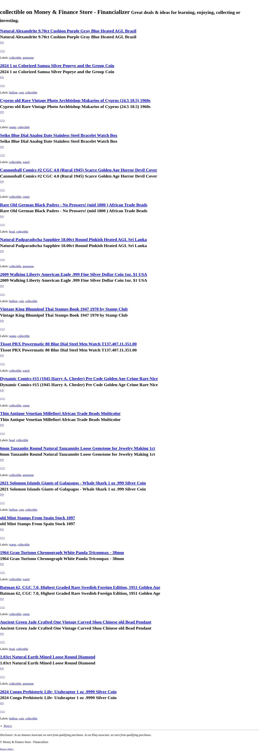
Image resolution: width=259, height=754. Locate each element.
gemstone (28, 57)
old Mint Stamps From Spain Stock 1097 (37, 517)
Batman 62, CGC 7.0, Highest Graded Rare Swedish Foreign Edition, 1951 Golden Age (80, 587)
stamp (12, 127)
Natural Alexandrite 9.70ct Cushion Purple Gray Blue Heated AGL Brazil (68, 31)
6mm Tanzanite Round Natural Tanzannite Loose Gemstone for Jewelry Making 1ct (77, 448)
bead (12, 231)
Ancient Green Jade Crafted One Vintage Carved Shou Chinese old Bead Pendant (75, 622)
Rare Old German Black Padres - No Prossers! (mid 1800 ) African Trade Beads (73, 204)
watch (26, 162)
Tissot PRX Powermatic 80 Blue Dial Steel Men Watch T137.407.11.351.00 (68, 344)
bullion (13, 92)
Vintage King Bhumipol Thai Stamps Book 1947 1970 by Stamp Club (64, 309)
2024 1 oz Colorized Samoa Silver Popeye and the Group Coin (57, 65)
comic (26, 196)
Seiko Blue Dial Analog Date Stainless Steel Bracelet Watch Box (58, 135)
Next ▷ (8, 725)
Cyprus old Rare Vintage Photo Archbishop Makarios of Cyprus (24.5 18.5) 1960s (75, 100)
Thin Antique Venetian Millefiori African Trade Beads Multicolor (60, 413)
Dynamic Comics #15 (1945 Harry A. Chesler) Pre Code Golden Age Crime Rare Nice (79, 378)
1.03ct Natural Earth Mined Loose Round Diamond (47, 656)
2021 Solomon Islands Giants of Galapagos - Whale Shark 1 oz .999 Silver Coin (73, 483)
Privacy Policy (7, 749)
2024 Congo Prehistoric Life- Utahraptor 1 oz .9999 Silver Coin (58, 691)
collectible (15, 57)
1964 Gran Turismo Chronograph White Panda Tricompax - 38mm (62, 552)
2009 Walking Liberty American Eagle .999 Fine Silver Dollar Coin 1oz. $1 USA (73, 274)
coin (21, 92)
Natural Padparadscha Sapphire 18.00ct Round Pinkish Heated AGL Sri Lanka (73, 239)
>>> (2, 50)
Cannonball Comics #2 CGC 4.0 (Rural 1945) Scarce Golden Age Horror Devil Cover (78, 170)
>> (2, 42)
